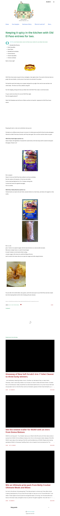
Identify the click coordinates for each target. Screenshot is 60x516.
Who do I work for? (40, 24)
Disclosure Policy (27, 24)
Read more (52, 389)
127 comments (12, 389)
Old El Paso (12, 42)
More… (50, 24)
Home (7, 24)
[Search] (48, 2)
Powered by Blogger (30, 511)
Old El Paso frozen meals (14, 304)
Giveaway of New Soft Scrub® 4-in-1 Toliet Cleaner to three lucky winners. (30, 375)
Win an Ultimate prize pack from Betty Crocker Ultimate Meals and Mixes (28, 486)
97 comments (11, 500)
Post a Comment (12, 445)
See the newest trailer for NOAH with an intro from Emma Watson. (28, 430)
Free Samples (15, 24)
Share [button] (52, 304)
